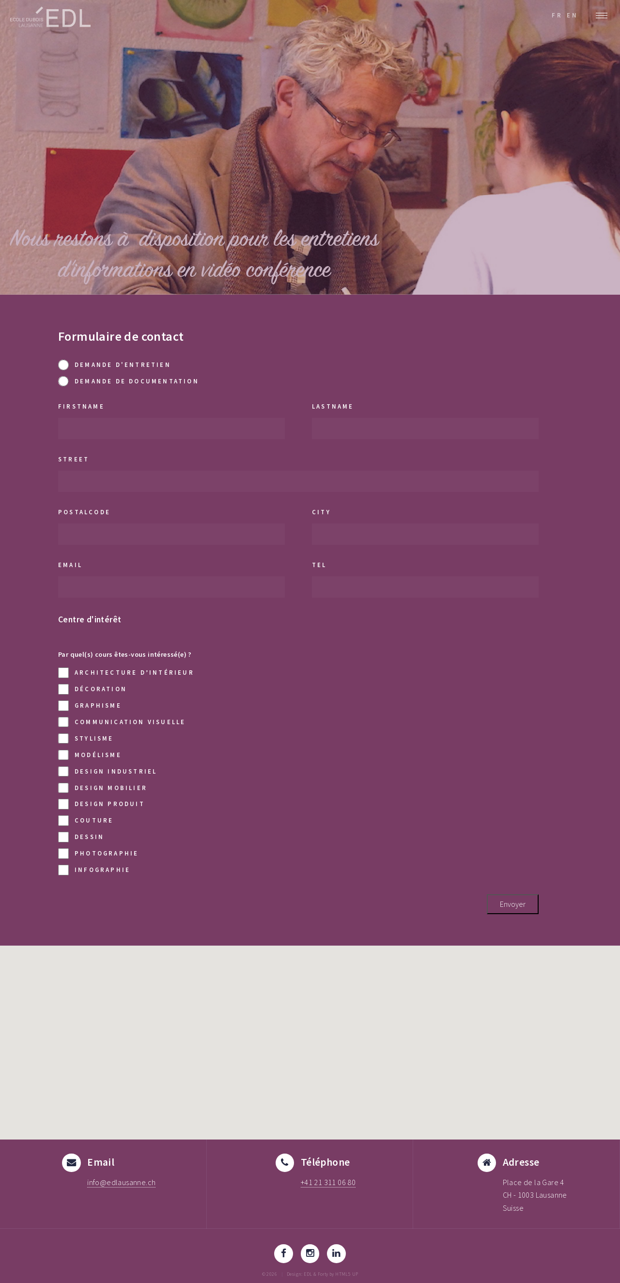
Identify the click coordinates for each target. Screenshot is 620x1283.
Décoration (92, 689)
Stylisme (86, 738)
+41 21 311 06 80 (328, 1182)
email (70, 565)
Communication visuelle (122, 722)
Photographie (98, 853)
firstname (81, 406)
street (73, 459)
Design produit (101, 804)
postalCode (84, 512)
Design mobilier (102, 788)
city (321, 512)
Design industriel (107, 771)
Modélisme (90, 755)
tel (319, 565)
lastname (333, 406)
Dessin (81, 837)
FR (557, 15)
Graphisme (90, 705)
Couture (85, 820)
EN (572, 15)
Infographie (94, 870)
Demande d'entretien (114, 365)
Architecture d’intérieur (126, 672)
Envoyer (513, 904)
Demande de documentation (128, 381)
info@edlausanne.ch (121, 1182)
